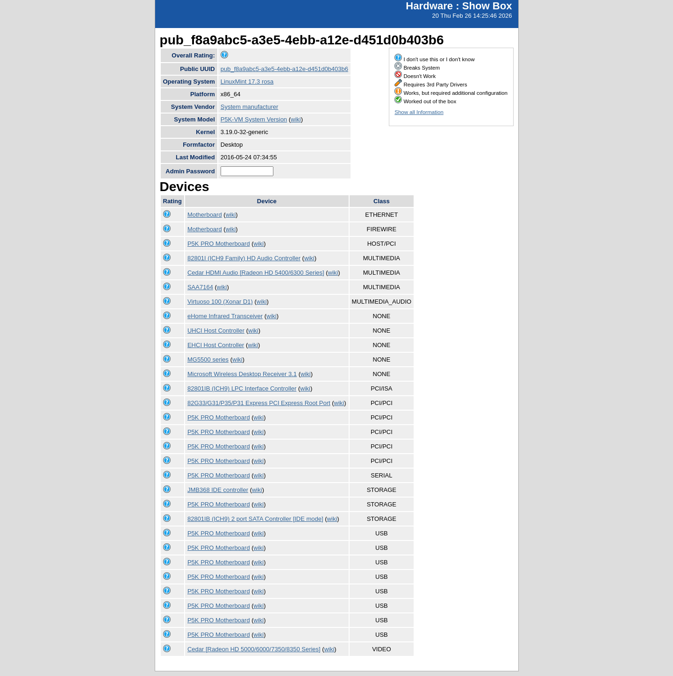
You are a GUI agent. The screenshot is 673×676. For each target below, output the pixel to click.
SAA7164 (200, 287)
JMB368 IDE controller (217, 489)
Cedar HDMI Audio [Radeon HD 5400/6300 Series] (255, 272)
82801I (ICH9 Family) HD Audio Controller (244, 258)
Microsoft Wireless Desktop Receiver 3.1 (242, 373)
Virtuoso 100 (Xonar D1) (220, 301)
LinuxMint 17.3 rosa (247, 81)
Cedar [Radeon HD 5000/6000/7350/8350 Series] (254, 649)
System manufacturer (250, 106)
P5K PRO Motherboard (218, 243)
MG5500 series (208, 359)
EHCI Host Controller (215, 345)
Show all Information (419, 112)
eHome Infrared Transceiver (225, 316)
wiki (296, 119)
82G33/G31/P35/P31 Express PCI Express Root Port (258, 402)
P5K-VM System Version (254, 119)
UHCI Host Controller (215, 330)
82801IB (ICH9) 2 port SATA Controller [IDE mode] (255, 518)
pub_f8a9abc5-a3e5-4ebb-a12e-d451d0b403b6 (284, 68)
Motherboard (204, 214)
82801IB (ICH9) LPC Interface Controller (241, 388)
